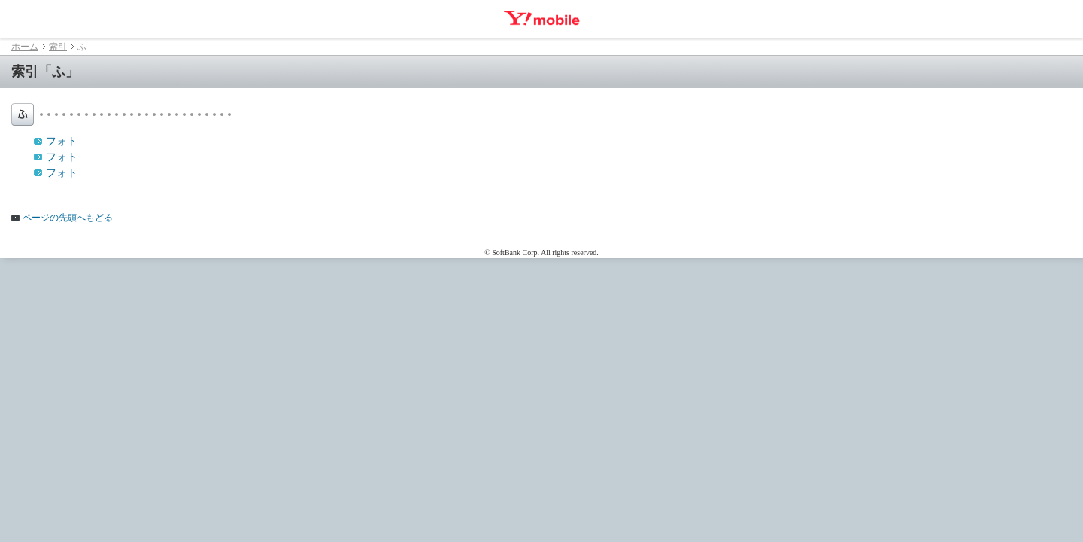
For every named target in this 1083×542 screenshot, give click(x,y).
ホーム (24, 46)
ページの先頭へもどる (68, 217)
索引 (58, 46)
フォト (61, 141)
